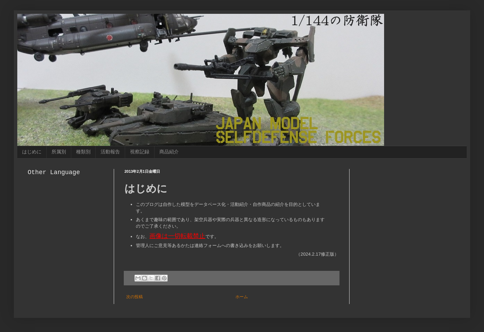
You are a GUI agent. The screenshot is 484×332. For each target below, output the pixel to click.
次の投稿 (134, 296)
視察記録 (139, 151)
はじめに (31, 151)
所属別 (59, 151)
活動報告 (110, 151)
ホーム (241, 296)
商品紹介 (169, 151)
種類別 (83, 151)
